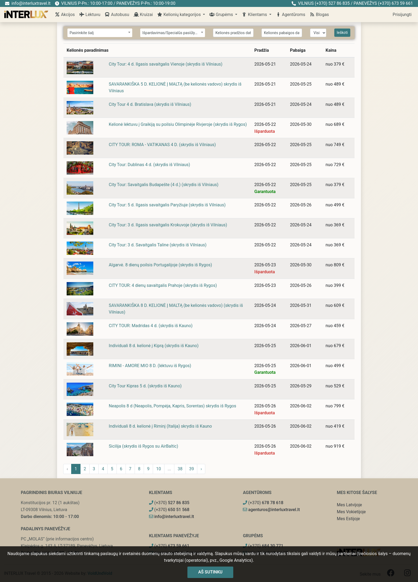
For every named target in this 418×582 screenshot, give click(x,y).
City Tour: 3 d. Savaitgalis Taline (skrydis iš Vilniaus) (157, 244)
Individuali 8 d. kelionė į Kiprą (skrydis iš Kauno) (154, 345)
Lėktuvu (90, 14)
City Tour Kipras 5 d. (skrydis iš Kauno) (145, 385)
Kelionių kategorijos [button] (179, 14)
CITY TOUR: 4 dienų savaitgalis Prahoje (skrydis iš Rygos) (163, 285)
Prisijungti (402, 14)
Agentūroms (290, 14)
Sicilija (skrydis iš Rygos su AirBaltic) (143, 446)
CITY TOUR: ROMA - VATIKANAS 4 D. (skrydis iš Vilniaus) (162, 144)
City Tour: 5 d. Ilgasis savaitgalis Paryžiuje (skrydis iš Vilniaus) (167, 204)
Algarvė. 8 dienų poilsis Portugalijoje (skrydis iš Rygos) (160, 264)
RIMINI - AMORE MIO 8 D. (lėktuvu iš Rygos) (150, 365)
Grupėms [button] (221, 14)
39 (191, 468)
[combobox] (99, 33)
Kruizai (143, 14)
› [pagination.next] (201, 468)
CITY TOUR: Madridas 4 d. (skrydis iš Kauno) (150, 325)
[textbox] (99, 33)
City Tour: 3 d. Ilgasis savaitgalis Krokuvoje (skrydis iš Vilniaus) (168, 224)
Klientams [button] (255, 14)
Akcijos (65, 14)
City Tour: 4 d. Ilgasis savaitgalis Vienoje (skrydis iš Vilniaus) (165, 64)
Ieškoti (342, 32)
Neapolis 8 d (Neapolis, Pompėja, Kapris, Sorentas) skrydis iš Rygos (172, 405)
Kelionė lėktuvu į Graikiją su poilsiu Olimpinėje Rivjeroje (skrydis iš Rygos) (178, 124)
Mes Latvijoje (349, 504)
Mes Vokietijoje (351, 511)
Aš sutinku (210, 572)
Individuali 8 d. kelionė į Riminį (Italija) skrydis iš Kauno (160, 426)
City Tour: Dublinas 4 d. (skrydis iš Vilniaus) (149, 164)
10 (158, 468)
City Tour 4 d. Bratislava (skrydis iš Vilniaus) (150, 104)
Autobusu (116, 14)
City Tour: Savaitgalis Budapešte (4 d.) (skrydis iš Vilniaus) (163, 184)
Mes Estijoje (348, 518)
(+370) (169, 502)
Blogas (319, 14)
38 (180, 468)
